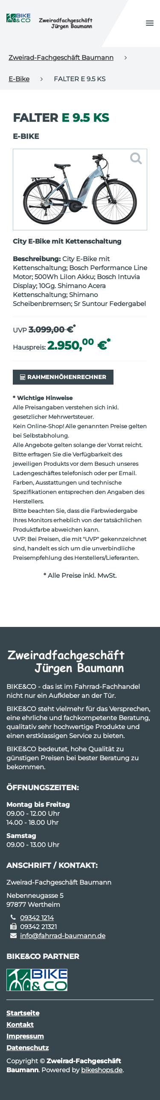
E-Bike (19, 79)
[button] (150, 23)
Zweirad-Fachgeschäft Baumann (61, 57)
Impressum (25, 1036)
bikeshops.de (101, 1070)
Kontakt (20, 1025)
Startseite (22, 1013)
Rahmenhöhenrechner (63, 377)
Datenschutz (27, 1048)
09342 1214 (37, 918)
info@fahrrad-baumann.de (62, 936)
